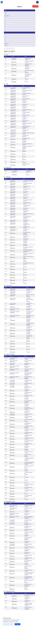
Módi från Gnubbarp (13, 216)
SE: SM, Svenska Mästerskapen (28, 532)
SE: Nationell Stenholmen (25, 115)
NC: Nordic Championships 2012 (26, 109)
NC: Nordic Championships (28, 395)
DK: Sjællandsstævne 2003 (28, 432)
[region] (12, 621)
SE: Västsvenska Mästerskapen (29, 440)
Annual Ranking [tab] (7, 15)
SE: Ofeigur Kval (25, 241)
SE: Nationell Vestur (26, 208)
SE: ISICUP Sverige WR (26, 186)
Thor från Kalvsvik (12, 380)
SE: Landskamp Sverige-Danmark (29, 429)
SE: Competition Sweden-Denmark (27, 143)
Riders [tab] (5, 10)
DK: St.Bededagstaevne (28, 423)
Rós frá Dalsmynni (14, 58)
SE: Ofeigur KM (25, 244)
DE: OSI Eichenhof (26, 510)
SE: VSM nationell (25, 197)
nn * (12, 63)
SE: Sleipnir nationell (25, 104)
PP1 (5, 30)
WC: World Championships (28, 380)
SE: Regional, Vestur (27, 552)
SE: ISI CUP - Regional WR (28, 360)
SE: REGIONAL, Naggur (28, 58)
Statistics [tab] (6, 45)
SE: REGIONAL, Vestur (26, 220)
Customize (5, 624)
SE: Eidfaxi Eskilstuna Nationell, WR (27, 90)
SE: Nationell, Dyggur (27, 549)
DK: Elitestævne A (24, 101)
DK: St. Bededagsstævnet (25, 138)
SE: (25, 80)
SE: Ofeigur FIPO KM (27, 411)
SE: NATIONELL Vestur (28, 363)
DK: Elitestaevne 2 (27, 389)
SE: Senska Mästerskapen (28, 487)
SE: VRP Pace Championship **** (29, 451)
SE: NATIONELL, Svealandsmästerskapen (28, 132)
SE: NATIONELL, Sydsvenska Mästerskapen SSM (30, 299)
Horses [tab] (6, 12)
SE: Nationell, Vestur (28, 67)
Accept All (17, 624)
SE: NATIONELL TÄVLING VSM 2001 (28, 253)
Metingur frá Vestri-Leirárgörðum (14, 311)
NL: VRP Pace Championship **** (29, 484)
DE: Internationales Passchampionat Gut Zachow (29, 336)
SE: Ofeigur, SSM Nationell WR (26, 93)
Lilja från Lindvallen (13, 87)
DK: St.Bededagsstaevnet (28, 392)
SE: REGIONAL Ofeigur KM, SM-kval (27, 123)
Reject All (11, 624)
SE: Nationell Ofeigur (25, 120)
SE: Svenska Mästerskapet (26, 87)
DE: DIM (23, 150)
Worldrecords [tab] (6, 43)
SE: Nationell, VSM (25, 229)
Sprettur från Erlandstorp (13, 229)
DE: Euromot (26, 563)
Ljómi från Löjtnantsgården (13, 360)
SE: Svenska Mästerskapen (26, 98)
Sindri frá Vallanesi (12, 363)
